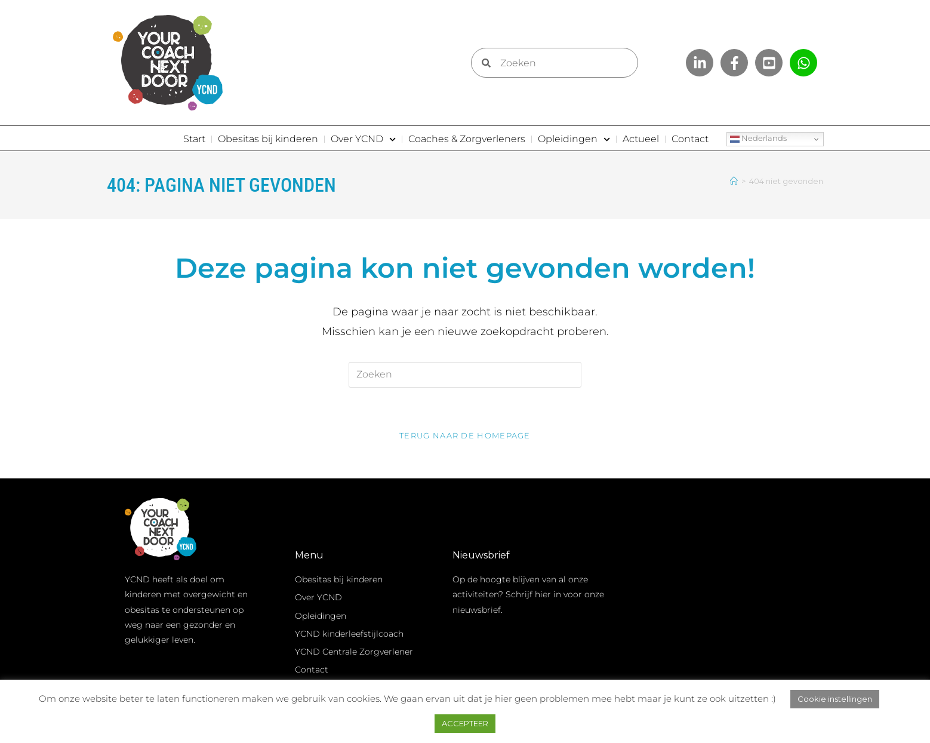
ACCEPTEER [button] (465, 723)
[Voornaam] (718, 603)
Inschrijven (718, 665)
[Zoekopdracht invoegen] (465, 374)
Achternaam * (683, 622)
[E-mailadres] (718, 569)
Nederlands (758, 139)
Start (194, 139)
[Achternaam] (718, 637)
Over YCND (363, 139)
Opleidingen (574, 139)
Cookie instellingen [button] (834, 699)
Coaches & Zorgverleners (466, 139)
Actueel (641, 139)
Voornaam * (679, 587)
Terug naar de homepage (465, 435)
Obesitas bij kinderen (268, 139)
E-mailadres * (682, 552)
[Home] (734, 181)
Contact (690, 139)
